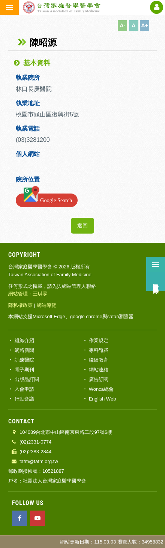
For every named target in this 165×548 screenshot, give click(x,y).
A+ (144, 25)
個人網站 (28, 154)
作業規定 (98, 340)
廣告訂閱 (98, 379)
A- (122, 25)
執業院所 (28, 77)
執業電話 (28, 128)
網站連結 (98, 369)
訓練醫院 (24, 360)
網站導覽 (46, 305)
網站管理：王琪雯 (27, 293)
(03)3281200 (33, 140)
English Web (102, 399)
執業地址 (28, 103)
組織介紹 (24, 340)
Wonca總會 (101, 389)
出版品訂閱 (27, 379)
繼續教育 (98, 360)
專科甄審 (98, 350)
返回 (82, 225)
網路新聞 (24, 350)
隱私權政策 (20, 305)
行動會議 (24, 399)
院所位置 (28, 179)
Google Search (46, 199)
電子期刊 (24, 369)
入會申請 (24, 389)
